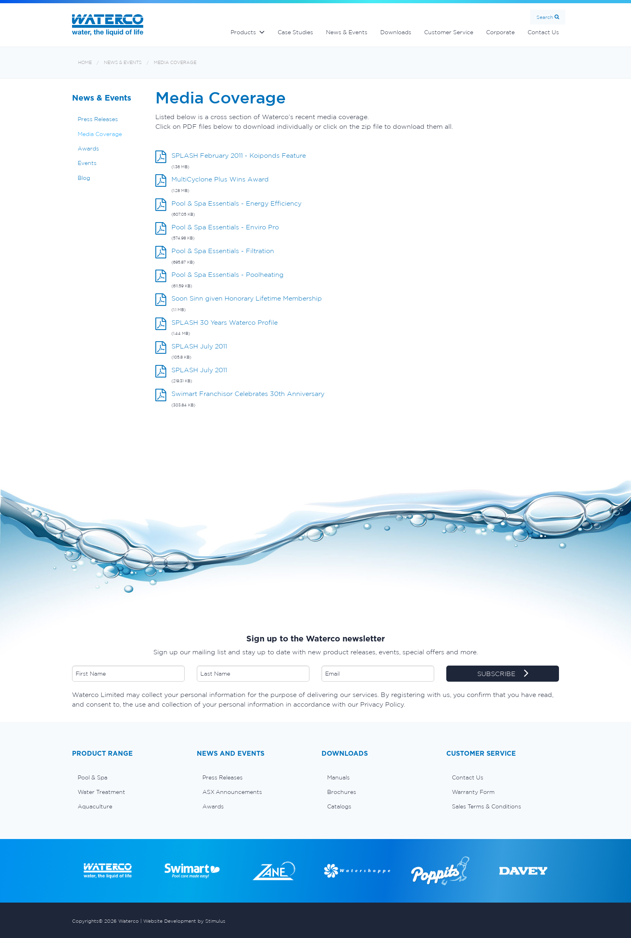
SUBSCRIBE (502, 674)
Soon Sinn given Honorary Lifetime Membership (246, 298)
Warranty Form (473, 792)
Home (85, 62)
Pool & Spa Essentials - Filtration (222, 250)
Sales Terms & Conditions (486, 806)
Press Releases (98, 119)
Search (544, 17)
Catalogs (339, 806)
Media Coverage (175, 62)
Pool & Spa (92, 777)
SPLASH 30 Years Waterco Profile (224, 322)
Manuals (338, 777)
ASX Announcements (232, 792)
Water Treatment (101, 792)
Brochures (341, 792)
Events (87, 163)
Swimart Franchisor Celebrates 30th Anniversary (247, 393)
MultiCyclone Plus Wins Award (220, 179)
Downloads (395, 32)
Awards (88, 148)
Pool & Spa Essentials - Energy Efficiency (236, 203)
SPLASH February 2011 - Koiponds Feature (238, 155)
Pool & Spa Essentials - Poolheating (227, 274)
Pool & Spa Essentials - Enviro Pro (225, 227)
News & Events (346, 32)
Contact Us (543, 32)
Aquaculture (95, 806)
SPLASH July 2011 (199, 346)
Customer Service (448, 32)
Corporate (500, 32)
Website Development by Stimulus (184, 921)
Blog (84, 178)
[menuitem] (128, 777)
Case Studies (295, 32)
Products (243, 32)
